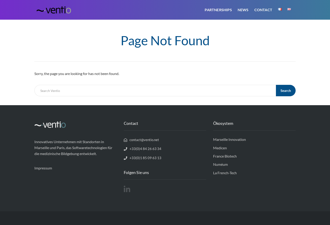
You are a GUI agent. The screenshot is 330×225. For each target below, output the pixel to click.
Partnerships (218, 10)
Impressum (43, 168)
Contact (263, 10)
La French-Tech (225, 173)
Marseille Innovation (229, 139)
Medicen (220, 148)
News (243, 10)
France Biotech (225, 156)
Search (285, 90)
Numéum (220, 164)
